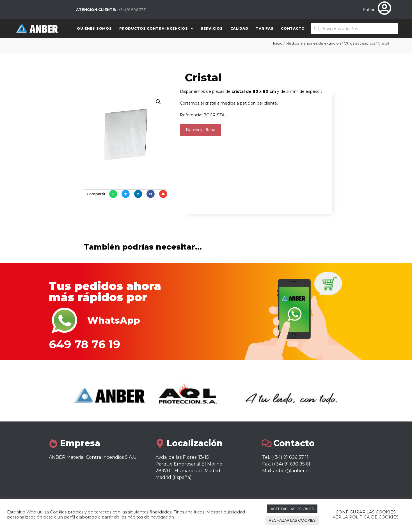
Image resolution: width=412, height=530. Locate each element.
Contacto (293, 28)
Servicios (212, 28)
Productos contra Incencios (156, 28)
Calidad (239, 28)
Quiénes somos (94, 28)
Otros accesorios (359, 43)
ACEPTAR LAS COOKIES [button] (292, 508)
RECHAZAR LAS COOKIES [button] (292, 520)
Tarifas (264, 28)
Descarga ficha (200, 129)
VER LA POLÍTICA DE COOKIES (366, 517)
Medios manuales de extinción (313, 43)
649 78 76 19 (84, 344)
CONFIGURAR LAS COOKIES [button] (366, 512)
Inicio (278, 43)
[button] (113, 194)
